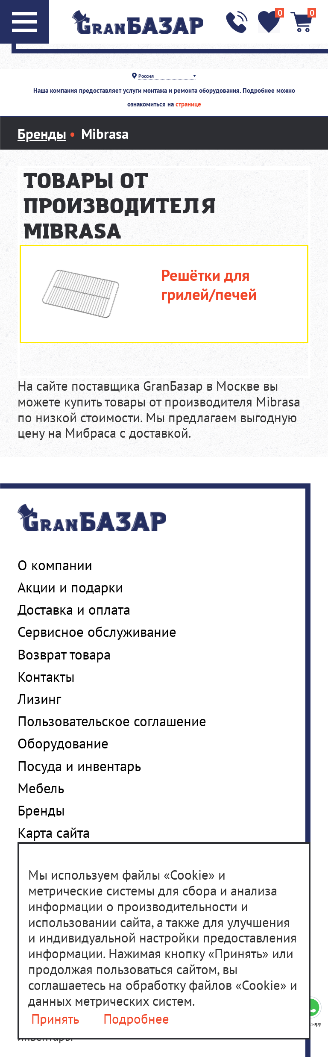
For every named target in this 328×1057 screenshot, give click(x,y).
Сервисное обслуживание (97, 632)
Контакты (46, 677)
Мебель (41, 788)
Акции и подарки (70, 587)
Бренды (41, 810)
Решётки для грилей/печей (209, 284)
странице (188, 104)
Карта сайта (54, 833)
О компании (55, 565)
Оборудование (63, 743)
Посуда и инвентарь (79, 766)
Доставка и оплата (74, 609)
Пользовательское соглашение (112, 721)
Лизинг (39, 699)
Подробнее (136, 1019)
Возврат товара (64, 654)
